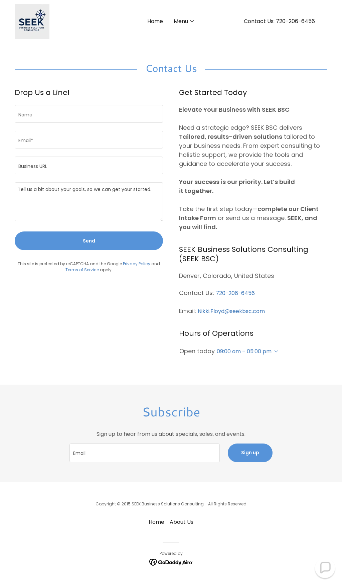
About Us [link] (181, 522)
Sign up (250, 452)
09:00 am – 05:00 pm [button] (244, 351)
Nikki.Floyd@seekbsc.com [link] (231, 311)
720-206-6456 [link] (295, 21)
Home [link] (155, 21)
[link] (32, 21)
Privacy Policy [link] (136, 264)
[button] (184, 21)
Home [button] (156, 522)
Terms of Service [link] (82, 270)
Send (89, 240)
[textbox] (89, 114)
